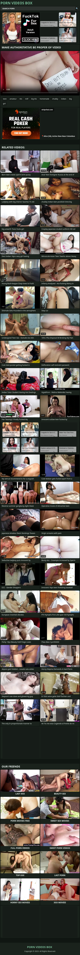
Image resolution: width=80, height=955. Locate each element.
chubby (55, 99)
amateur (13, 99)
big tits (34, 99)
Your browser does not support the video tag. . (40, 73)
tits (21, 99)
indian (63, 99)
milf (26, 99)
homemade (44, 99)
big (70, 99)
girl (4, 103)
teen (5, 99)
